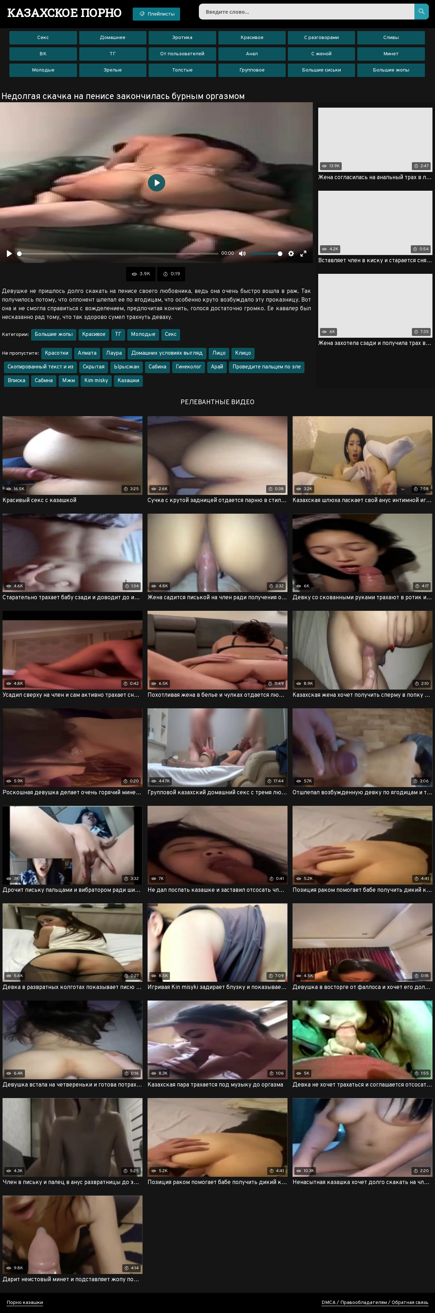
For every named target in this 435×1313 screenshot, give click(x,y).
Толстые (182, 70)
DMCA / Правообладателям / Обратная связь (374, 1303)
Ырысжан (126, 367)
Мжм (68, 380)
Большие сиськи (321, 70)
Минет (391, 54)
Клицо (243, 353)
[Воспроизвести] (9, 253)
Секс (43, 38)
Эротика (182, 38)
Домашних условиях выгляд (167, 353)
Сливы (391, 38)
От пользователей (182, 54)
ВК (43, 54)
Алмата (87, 353)
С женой (321, 54)
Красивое (252, 38)
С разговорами (321, 38)
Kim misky (96, 380)
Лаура (114, 353)
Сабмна (44, 380)
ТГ (113, 54)
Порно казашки (25, 1303)
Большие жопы (391, 70)
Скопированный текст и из (40, 367)
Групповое (252, 70)
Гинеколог (188, 367)
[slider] (117, 253)
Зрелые (112, 70)
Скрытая (94, 367)
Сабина (157, 367)
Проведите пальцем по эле (267, 367)
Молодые (43, 70)
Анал (252, 54)
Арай (217, 367)
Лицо (219, 353)
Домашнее (112, 38)
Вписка (16, 380)
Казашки (128, 380)
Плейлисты (156, 14)
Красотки (56, 353)
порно (64, 12)
